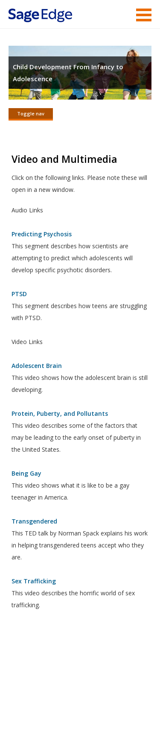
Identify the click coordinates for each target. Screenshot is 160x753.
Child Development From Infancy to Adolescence (68, 72)
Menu (143, 15)
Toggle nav (30, 113)
